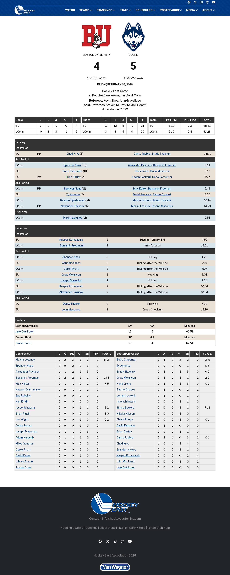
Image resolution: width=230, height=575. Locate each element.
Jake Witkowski (126, 398)
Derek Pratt (71, 267)
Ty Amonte (73, 193)
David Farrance (142, 193)
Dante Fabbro (142, 153)
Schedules (143, 10)
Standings (104, 10)
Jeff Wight (22, 415)
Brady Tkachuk (161, 153)
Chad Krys (73, 153)
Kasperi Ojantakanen (73, 199)
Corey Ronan (23, 421)
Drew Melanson (160, 170)
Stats (123, 10)
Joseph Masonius (162, 205)
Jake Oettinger (24, 329)
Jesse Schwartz (25, 403)
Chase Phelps (124, 415)
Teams (84, 10)
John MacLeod (71, 307)
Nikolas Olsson (125, 409)
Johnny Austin (24, 456)
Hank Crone (142, 170)
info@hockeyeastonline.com (121, 513)
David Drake (23, 450)
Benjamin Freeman (164, 165)
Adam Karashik (162, 199)
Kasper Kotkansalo (71, 238)
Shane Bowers (125, 403)
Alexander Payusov (140, 165)
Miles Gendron (25, 439)
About (207, 10)
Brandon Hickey (126, 445)
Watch (70, 10)
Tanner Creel (23, 340)
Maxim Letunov (142, 199)
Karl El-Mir (22, 398)
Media (190, 10)
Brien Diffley (73, 176)
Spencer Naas (72, 165)
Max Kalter (140, 188)
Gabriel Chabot (162, 193)
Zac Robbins (23, 392)
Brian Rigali (22, 409)
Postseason (169, 10)
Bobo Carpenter (72, 170)
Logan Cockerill (141, 176)
